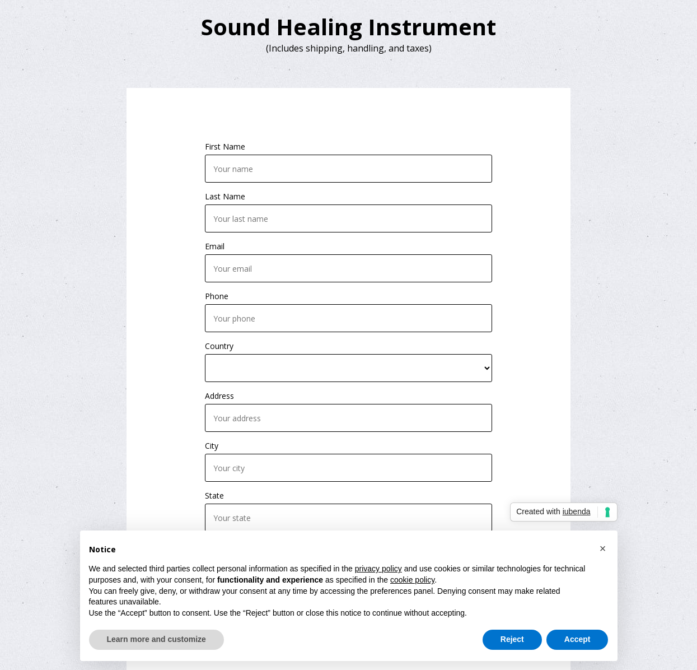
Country (219, 346)
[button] (603, 548)
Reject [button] (512, 639)
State (214, 495)
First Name (225, 146)
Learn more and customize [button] (156, 639)
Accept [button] (577, 639)
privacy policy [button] (378, 568)
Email (214, 246)
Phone (216, 296)
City (211, 445)
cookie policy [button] (412, 579)
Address (219, 395)
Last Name (225, 196)
